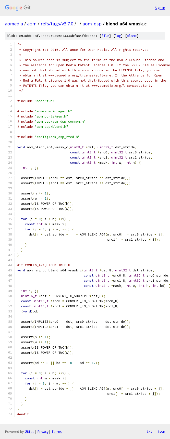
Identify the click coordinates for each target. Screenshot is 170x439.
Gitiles (29, 431)
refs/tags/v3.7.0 (57, 24)
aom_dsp (92, 24)
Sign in (160, 7)
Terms (56, 431)
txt (149, 431)
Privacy (43, 431)
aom (31, 24)
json (161, 431)
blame (132, 36)
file (105, 36)
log (118, 36)
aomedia (14, 24)
